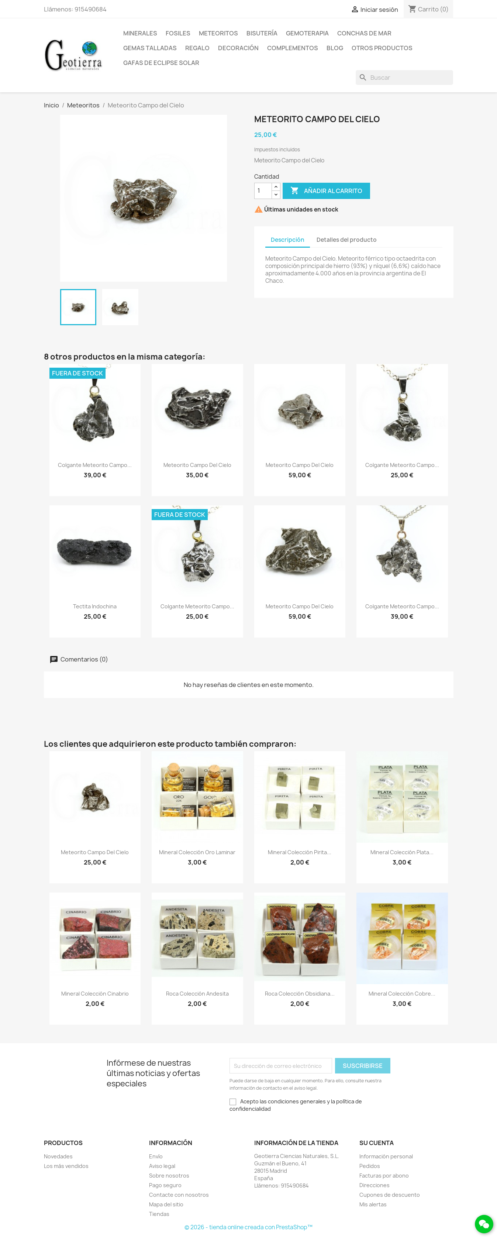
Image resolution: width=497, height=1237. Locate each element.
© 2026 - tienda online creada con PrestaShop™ (248, 1227)
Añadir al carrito (326, 191)
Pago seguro (165, 1185)
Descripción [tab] (287, 240)
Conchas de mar (364, 33)
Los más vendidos (66, 1165)
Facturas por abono (384, 1175)
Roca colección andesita (197, 993)
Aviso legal (162, 1165)
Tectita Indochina (95, 606)
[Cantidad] (263, 191)
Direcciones (374, 1185)
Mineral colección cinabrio (95, 993)
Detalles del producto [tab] (347, 240)
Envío (156, 1156)
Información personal (386, 1156)
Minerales (140, 33)
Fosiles (178, 33)
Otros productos (382, 48)
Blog (335, 48)
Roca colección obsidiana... (300, 993)
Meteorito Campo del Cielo (197, 464)
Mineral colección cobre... (402, 993)
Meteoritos (218, 33)
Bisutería (261, 33)
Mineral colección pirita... (299, 852)
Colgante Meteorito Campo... (95, 464)
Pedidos (369, 1165)
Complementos (292, 48)
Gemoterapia (307, 33)
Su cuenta (376, 1143)
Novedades (58, 1156)
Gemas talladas (150, 48)
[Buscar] (404, 77)
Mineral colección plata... (402, 852)
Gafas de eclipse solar (161, 63)
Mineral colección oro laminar (197, 852)
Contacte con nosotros (179, 1194)
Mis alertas (373, 1204)
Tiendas (159, 1213)
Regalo (197, 48)
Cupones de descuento (389, 1194)
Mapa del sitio (166, 1204)
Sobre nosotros (169, 1175)
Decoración (238, 48)
